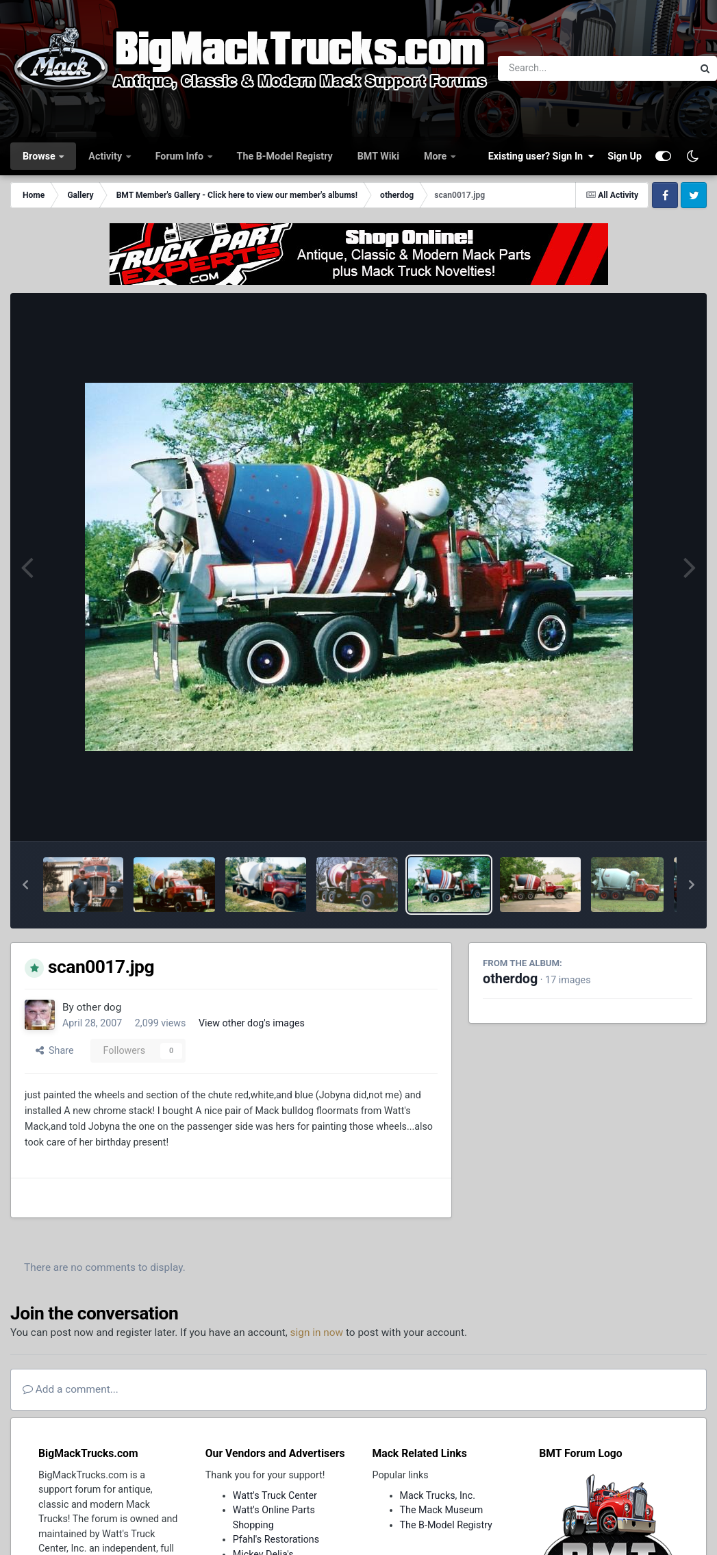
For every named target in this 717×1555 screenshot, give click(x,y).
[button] (25, 885)
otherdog (510, 979)
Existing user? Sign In (541, 156)
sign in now (317, 1332)
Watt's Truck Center (275, 1495)
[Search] (558, 68)
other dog (99, 1007)
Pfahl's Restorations (276, 1539)
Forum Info (180, 156)
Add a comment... (70, 1389)
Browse (40, 156)
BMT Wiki (378, 156)
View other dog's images (252, 1022)
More (436, 156)
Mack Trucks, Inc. (438, 1495)
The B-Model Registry (285, 156)
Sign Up (624, 156)
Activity (106, 156)
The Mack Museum (441, 1509)
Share (55, 1050)
